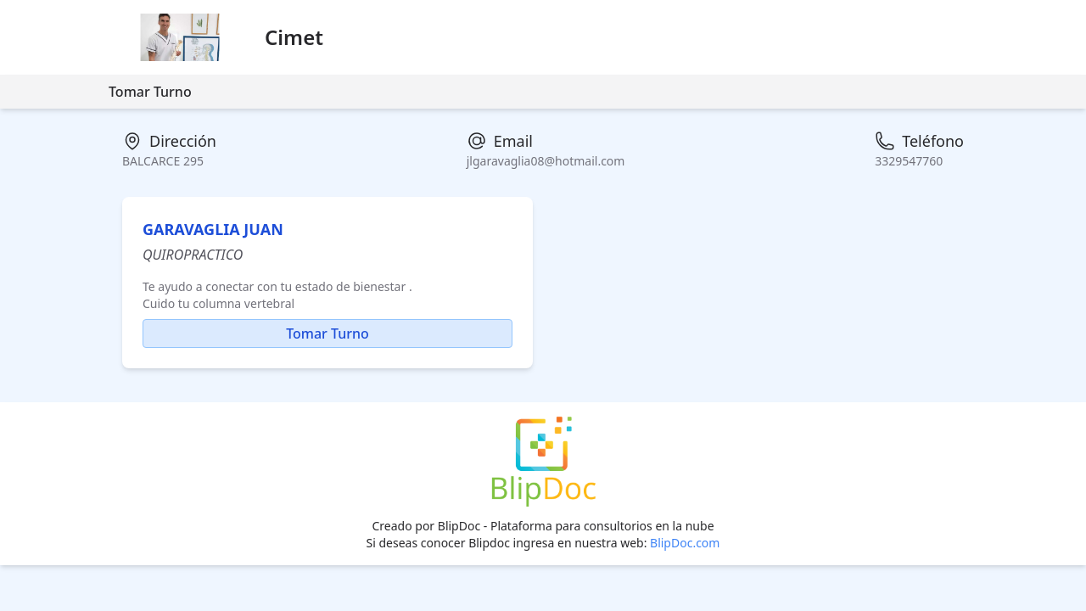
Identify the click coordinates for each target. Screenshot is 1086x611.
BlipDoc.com (684, 543)
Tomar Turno (150, 91)
